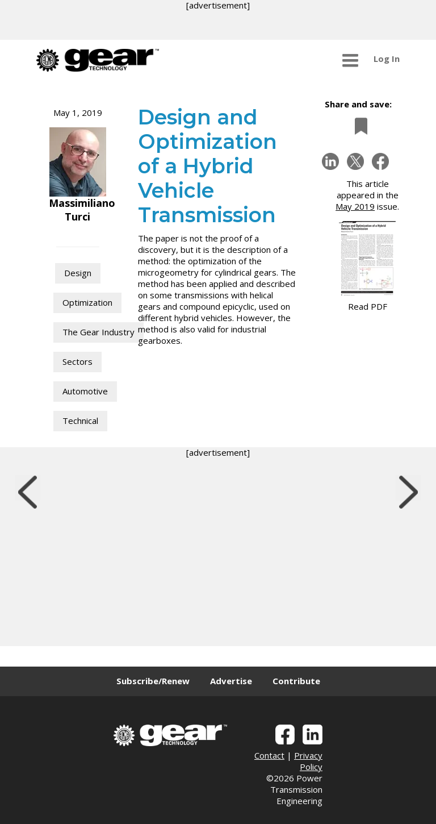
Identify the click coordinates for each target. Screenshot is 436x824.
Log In (387, 58)
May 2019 (355, 206)
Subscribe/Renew (153, 680)
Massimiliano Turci (82, 209)
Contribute (296, 680)
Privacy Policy (308, 761)
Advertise (231, 680)
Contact (269, 755)
